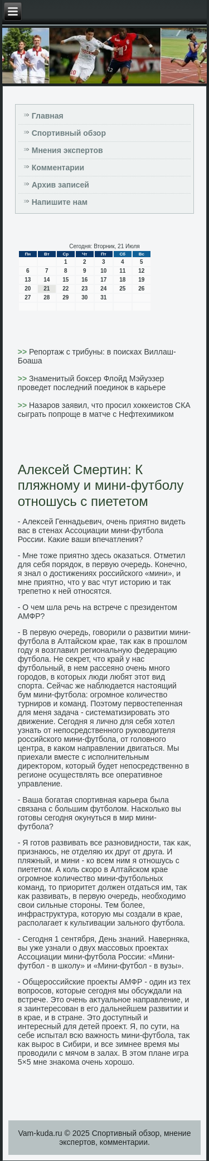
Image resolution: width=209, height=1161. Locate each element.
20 (28, 289)
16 (84, 280)
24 (103, 289)
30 (84, 297)
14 (46, 280)
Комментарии (58, 167)
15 (65, 280)
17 (103, 280)
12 (141, 271)
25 (122, 289)
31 (103, 297)
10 (103, 271)
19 (141, 280)
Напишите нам (60, 202)
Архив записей (60, 184)
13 (28, 280)
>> (23, 351)
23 (84, 289)
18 (122, 280)
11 (122, 271)
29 (65, 297)
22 (65, 289)
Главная (48, 115)
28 (46, 297)
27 (28, 297)
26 (141, 289)
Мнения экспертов (67, 150)
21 (46, 289)
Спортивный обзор (69, 133)
